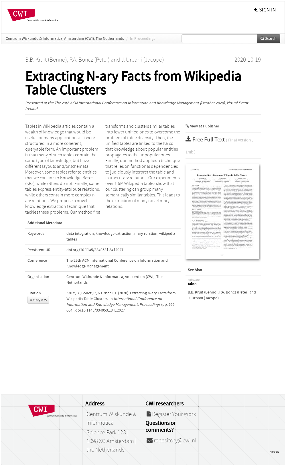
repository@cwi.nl (171, 440)
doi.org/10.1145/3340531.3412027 (94, 250)
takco (192, 284)
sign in (265, 10)
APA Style (38, 300)
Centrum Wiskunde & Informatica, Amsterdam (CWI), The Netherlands (65, 38)
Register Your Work (171, 414)
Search (269, 38)
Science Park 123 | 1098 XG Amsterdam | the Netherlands (111, 441)
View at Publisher (202, 126)
